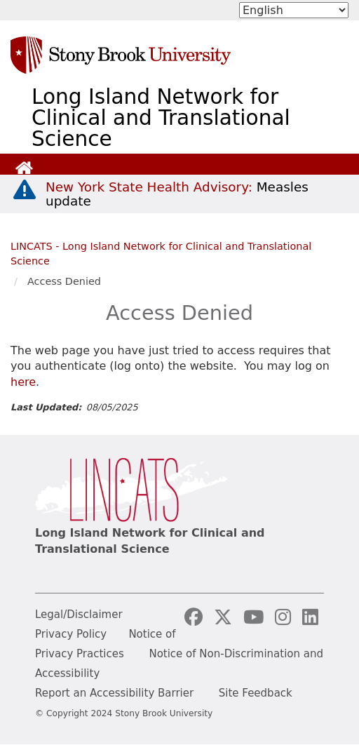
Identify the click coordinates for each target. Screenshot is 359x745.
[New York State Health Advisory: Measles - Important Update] (24, 190)
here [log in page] (23, 382)
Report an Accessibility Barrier (114, 693)
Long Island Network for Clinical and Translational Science (161, 117)
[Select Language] (293, 10)
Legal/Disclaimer (79, 614)
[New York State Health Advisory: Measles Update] (177, 194)
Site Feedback (255, 693)
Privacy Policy (71, 634)
